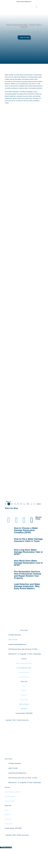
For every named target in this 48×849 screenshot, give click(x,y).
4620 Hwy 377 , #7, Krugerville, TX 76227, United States (24, 654)
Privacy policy (9, 823)
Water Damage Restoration (24, 663)
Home (24, 686)
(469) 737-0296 (24, 37)
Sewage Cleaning (24, 677)
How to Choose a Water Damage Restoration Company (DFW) (26, 530)
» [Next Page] (34, 504)
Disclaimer (24, 708)
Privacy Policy (24, 699)
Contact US (24, 695)
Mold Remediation (24, 672)
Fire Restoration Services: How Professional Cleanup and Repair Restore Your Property (27, 574)
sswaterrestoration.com (36, 835)
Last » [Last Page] (39, 504)
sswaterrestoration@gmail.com (17, 644)
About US (24, 690)
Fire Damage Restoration (24, 668)
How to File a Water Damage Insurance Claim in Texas (28, 540)
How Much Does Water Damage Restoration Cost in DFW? (28, 562)
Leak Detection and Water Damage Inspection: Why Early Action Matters (27, 586)
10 (27, 504)
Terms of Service (24, 704)
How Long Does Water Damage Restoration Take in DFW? (28, 552)
